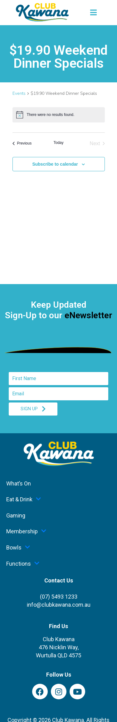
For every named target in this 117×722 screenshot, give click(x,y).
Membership (26, 531)
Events (19, 93)
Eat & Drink (23, 499)
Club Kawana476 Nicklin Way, (58, 647)
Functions (23, 563)
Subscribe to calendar (55, 164)
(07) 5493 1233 (58, 596)
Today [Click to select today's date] (58, 142)
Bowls (18, 547)
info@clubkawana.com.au (58, 604)
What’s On (18, 483)
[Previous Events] (22, 143)
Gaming (15, 515)
